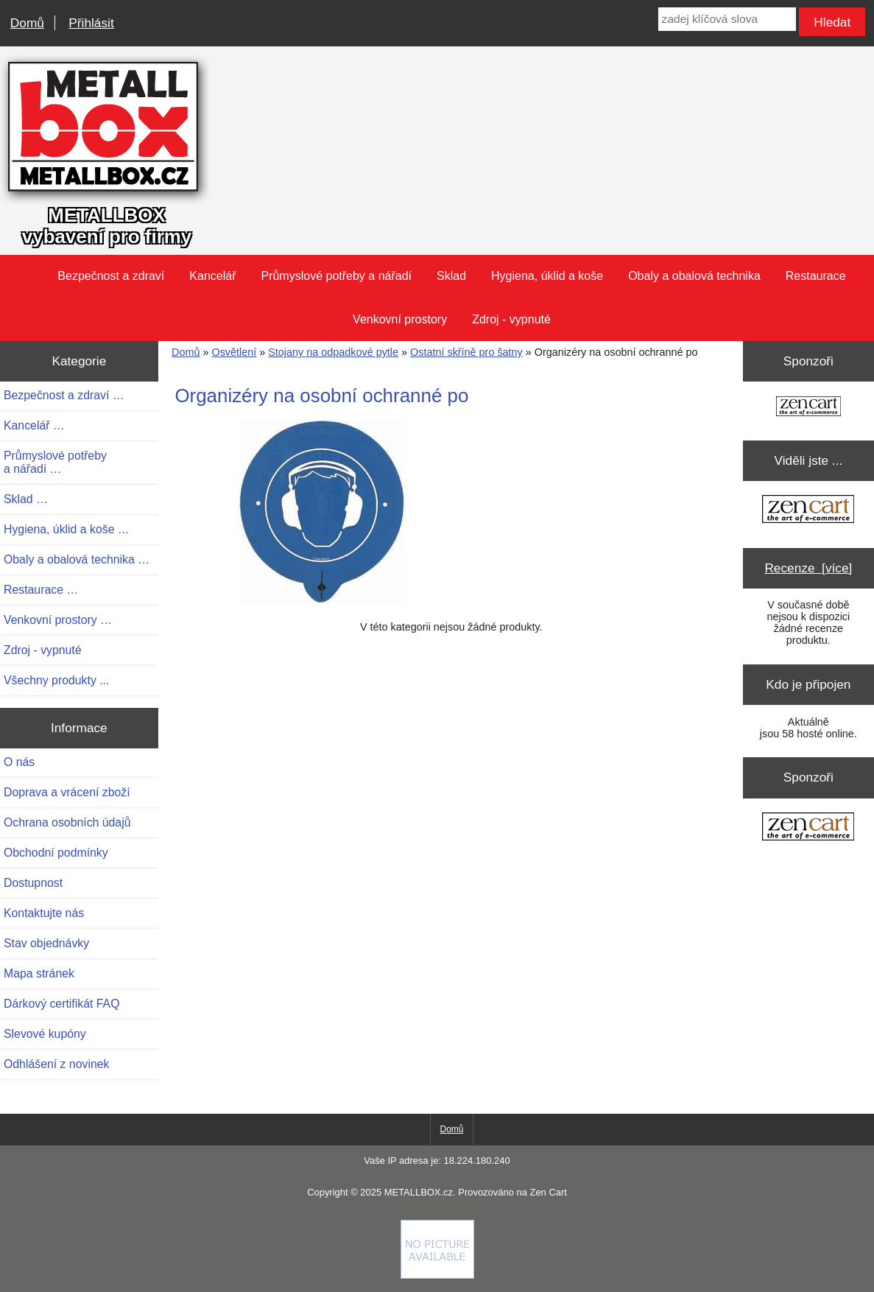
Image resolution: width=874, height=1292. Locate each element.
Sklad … (26, 499)
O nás (19, 762)
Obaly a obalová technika (694, 276)
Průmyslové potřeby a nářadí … (55, 462)
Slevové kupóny (45, 1034)
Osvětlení (233, 352)
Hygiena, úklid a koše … (67, 529)
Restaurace (816, 276)
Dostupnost (33, 883)
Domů (27, 22)
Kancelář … (34, 425)
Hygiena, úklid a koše (547, 276)
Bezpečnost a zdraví (110, 276)
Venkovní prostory (400, 319)
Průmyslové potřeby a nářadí (336, 276)
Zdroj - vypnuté (511, 319)
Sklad (451, 276)
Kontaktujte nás (44, 913)
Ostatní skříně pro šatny (466, 352)
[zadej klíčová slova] (727, 19)
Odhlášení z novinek (56, 1064)
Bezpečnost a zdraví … (64, 395)
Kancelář (212, 276)
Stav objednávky (46, 943)
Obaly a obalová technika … (76, 559)
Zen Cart (547, 1192)
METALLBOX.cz (418, 1192)
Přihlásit (90, 22)
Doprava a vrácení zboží (67, 792)
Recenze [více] (808, 568)
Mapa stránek (39, 973)
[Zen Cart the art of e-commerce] (808, 408)
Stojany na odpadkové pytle (333, 352)
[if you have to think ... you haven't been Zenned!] (437, 1275)
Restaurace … (41, 589)
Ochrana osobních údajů (67, 822)
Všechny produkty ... (56, 680)
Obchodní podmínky (56, 852)
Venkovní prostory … (58, 620)
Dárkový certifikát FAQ (61, 1003)
